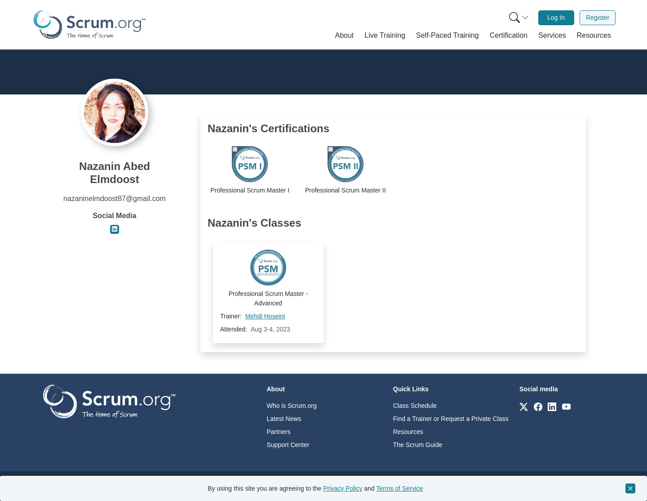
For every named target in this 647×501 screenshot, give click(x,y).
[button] (345, 36)
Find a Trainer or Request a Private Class (451, 418)
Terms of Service (399, 488)
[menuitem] (518, 17)
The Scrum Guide (418, 444)
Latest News (284, 418)
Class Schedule (415, 405)
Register (597, 17)
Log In (556, 17)
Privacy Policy (342, 488)
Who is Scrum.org (292, 405)
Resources (408, 431)
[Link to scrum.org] (523, 406)
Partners (279, 431)
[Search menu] (519, 17)
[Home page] (89, 24)
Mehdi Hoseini (265, 316)
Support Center (288, 444)
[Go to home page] (109, 401)
